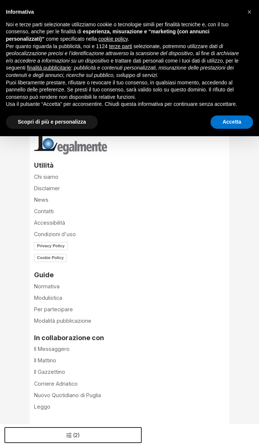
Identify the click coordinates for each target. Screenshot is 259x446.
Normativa (47, 286)
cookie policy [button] (113, 39)
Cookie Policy (50, 257)
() (73, 435)
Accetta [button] (231, 122)
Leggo (42, 406)
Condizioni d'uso (55, 234)
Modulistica (48, 298)
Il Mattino (45, 360)
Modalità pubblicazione (62, 321)
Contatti (44, 211)
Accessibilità (49, 222)
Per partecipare (53, 309)
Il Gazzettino (49, 372)
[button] (249, 12)
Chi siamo (46, 177)
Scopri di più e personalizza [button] (52, 122)
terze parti (120, 46)
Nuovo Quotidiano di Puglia (67, 395)
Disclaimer (47, 188)
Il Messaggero (52, 349)
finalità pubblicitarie (49, 68)
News (41, 200)
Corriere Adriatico (56, 383)
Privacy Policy (51, 246)
